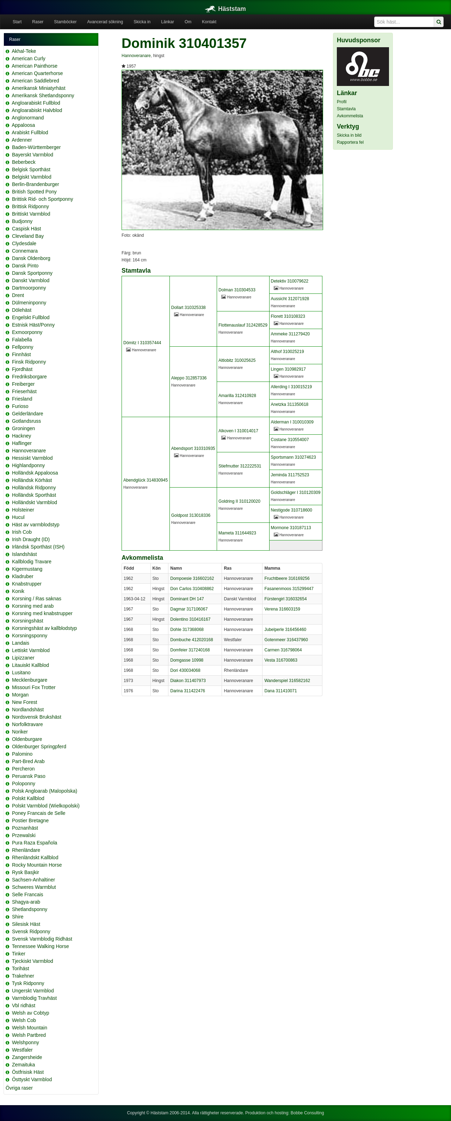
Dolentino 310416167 (190, 619)
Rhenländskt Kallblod (35, 857)
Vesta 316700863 (280, 660)
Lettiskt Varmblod (31, 650)
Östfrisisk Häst (28, 1072)
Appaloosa (23, 125)
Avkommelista (350, 115)
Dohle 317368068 (187, 629)
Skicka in (142, 21)
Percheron (23, 769)
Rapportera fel (350, 142)
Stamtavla (346, 108)
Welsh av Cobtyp (30, 1013)
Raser (37, 21)
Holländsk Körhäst (32, 480)
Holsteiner (23, 510)
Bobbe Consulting (307, 1112)
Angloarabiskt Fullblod (36, 103)
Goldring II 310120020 (239, 501)
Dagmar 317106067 (189, 609)
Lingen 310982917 (288, 369)
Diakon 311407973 (188, 680)
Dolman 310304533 (236, 289)
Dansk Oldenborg (31, 258)
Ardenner (22, 140)
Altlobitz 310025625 (236, 360)
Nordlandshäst (28, 709)
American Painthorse (34, 66)
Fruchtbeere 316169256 (286, 578)
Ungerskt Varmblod (33, 990)
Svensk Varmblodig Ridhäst (42, 939)
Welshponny (25, 1042)
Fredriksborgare (29, 376)
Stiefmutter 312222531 (239, 466)
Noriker (20, 732)
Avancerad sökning (105, 21)
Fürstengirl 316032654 (285, 598)
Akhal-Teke (24, 51)
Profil (341, 101)
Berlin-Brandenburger (35, 184)
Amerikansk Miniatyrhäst (39, 88)
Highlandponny (28, 465)
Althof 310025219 (287, 351)
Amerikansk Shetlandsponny (43, 95)
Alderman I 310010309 (292, 422)
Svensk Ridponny (31, 931)
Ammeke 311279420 (290, 334)
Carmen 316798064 (283, 650)
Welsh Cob (24, 1020)
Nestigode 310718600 (291, 510)
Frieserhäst (24, 391)
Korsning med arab (33, 606)
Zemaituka (23, 1064)
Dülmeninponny (29, 302)
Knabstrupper (27, 584)
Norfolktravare (27, 724)
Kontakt (209, 21)
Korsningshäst (27, 621)
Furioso (20, 406)
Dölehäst (21, 310)
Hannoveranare (29, 450)
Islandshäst (24, 554)
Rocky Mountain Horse (37, 865)
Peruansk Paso (28, 776)
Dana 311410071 (280, 690)
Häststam (225, 8)
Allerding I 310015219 (291, 386)
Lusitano (21, 672)
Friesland (22, 399)
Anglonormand (28, 117)
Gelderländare (27, 413)
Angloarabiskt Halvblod (37, 110)
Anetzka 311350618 (290, 404)
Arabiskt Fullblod (30, 132)
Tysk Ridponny (28, 983)
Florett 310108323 (288, 316)
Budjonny (22, 221)
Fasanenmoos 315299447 (288, 588)
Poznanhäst (25, 828)
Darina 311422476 (187, 690)
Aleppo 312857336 (189, 378)
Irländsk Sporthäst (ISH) (38, 547)
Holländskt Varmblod (34, 502)
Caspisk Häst (26, 228)
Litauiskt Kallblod (30, 665)
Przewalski (24, 835)
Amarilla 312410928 (237, 395)
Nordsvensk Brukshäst (36, 717)
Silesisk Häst (26, 924)
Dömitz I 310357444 (142, 342)
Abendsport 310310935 (193, 448)
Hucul (18, 517)
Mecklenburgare (29, 680)
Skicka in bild (349, 135)
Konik (18, 591)
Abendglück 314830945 (145, 480)
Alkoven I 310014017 (238, 430)
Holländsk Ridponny (34, 487)
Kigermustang (27, 569)
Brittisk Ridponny (30, 206)
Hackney (21, 436)
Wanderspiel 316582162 (287, 680)
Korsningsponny (29, 635)
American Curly (28, 58)
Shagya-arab (26, 902)
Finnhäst (21, 354)
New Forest (24, 702)
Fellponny (22, 347)
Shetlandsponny (29, 909)
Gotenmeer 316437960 (286, 639)
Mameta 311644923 (237, 533)
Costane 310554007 (290, 439)
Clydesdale (24, 243)
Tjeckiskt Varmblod (32, 961)
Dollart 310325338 (188, 307)
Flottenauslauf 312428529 (242, 325)
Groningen (23, 428)
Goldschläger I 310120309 (296, 492)
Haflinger (22, 443)
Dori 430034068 (185, 670)
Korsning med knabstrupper (42, 613)
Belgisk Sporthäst (31, 169)
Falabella (22, 339)
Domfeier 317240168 (190, 650)
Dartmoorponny (29, 288)
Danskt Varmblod (30, 280)
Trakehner (23, 976)
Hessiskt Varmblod (32, 458)
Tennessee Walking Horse (40, 946)
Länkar (167, 21)
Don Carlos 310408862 (192, 588)
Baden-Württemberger (36, 147)
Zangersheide (27, 1057)
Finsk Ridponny (29, 362)
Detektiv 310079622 (290, 281)
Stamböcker (65, 21)
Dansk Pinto (25, 265)
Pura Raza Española (34, 843)
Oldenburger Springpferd (39, 746)
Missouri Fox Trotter (34, 687)
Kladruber (22, 576)
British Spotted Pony (34, 191)
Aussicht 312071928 (290, 298)
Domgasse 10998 (186, 660)
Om (188, 21)
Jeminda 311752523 (290, 474)
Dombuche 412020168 (191, 639)
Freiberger (23, 384)
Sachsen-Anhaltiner (33, 879)
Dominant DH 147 (187, 598)
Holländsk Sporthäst (34, 495)
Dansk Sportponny (32, 273)
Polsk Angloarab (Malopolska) (44, 791)
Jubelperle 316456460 (285, 629)
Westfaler (22, 1050)
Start (17, 21)
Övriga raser (19, 1088)
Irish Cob (22, 532)
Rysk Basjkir (25, 872)
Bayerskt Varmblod (32, 154)
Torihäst (20, 968)
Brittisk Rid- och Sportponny (42, 199)
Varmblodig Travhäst (34, 998)
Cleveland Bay (28, 236)
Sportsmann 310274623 (293, 457)
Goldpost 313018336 (190, 515)
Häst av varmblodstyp (36, 524)
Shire (18, 916)
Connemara (25, 251)
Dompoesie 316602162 (192, 578)
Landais (20, 643)
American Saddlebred (35, 80)
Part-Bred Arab (28, 761)
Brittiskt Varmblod (31, 214)
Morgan (20, 695)
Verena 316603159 (282, 609)
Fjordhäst (22, 369)
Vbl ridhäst (23, 1005)
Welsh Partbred (29, 1035)
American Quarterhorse (37, 73)
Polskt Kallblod (28, 798)
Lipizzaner (23, 658)
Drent (18, 295)
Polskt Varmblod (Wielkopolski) (46, 806)
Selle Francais (27, 894)
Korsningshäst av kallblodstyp (44, 628)
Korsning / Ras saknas (36, 598)
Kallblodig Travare (31, 561)
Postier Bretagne (30, 820)
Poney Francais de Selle (39, 813)
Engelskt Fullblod (31, 317)
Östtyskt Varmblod (32, 1079)
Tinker (18, 953)
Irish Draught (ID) (31, 539)
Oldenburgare (27, 739)
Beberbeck (24, 162)
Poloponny (23, 783)
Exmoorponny (27, 332)
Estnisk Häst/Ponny (33, 325)
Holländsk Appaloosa (35, 473)
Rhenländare (26, 850)
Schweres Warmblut (34, 887)
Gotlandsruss (26, 421)
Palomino (22, 754)
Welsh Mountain (29, 1027)
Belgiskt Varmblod (31, 177)
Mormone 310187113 (291, 527)
